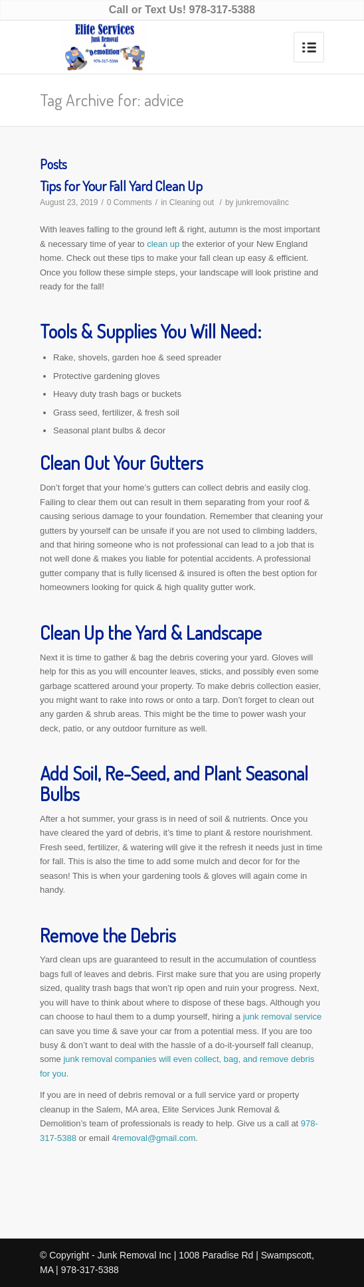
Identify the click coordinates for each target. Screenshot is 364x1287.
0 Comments (129, 202)
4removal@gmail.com (153, 1138)
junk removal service (282, 1017)
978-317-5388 (222, 9)
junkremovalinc (262, 202)
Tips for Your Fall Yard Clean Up (121, 185)
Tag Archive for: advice (112, 99)
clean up (163, 244)
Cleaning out (191, 202)
